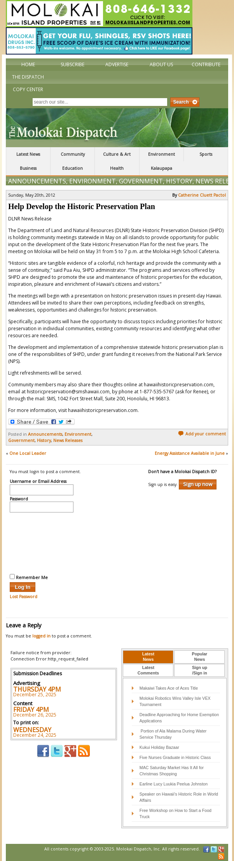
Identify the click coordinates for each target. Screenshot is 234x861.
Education (72, 168)
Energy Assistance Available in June (190, 453)
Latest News (28, 154)
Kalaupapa (161, 168)
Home (28, 64)
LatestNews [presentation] (148, 656)
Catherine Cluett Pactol (202, 195)
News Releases (67, 440)
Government (141, 181)
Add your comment (202, 434)
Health (117, 168)
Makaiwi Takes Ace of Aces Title (169, 688)
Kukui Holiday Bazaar (159, 747)
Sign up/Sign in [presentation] (199, 670)
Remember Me (29, 577)
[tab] (148, 657)
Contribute (206, 64)
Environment (161, 154)
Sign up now (197, 484)
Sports (205, 154)
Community (73, 154)
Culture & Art (117, 154)
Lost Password (23, 596)
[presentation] (41, 542)
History (179, 181)
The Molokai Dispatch (117, 127)
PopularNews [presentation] (200, 656)
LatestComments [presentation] (148, 670)
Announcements (37, 181)
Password (19, 499)
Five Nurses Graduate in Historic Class (175, 757)
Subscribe (72, 64)
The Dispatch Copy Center (28, 83)
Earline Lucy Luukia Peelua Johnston (174, 784)
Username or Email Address (38, 481)
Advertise (116, 64)
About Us (161, 64)
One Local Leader (27, 453)
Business (28, 168)
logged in (41, 636)
